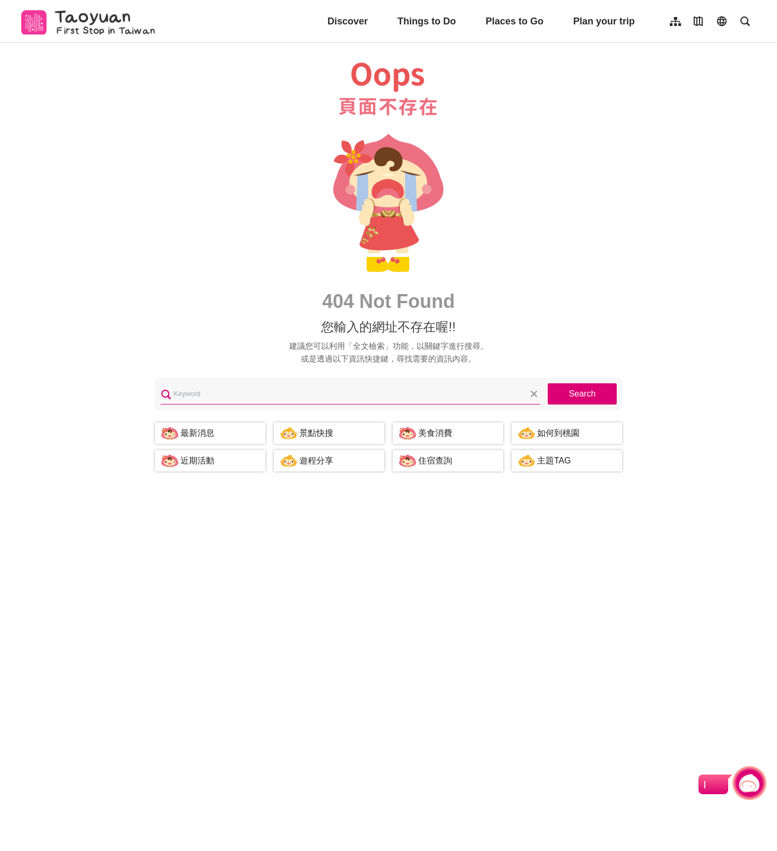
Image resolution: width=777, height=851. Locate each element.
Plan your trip (604, 21)
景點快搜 (316, 432)
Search (582, 393)
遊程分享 (316, 460)
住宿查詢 (435, 460)
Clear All (534, 394)
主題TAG (554, 460)
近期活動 (197, 460)
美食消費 (435, 432)
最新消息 (197, 432)
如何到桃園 (558, 432)
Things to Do (427, 21)
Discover (347, 21)
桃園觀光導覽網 (91, 21)
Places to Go (514, 21)
